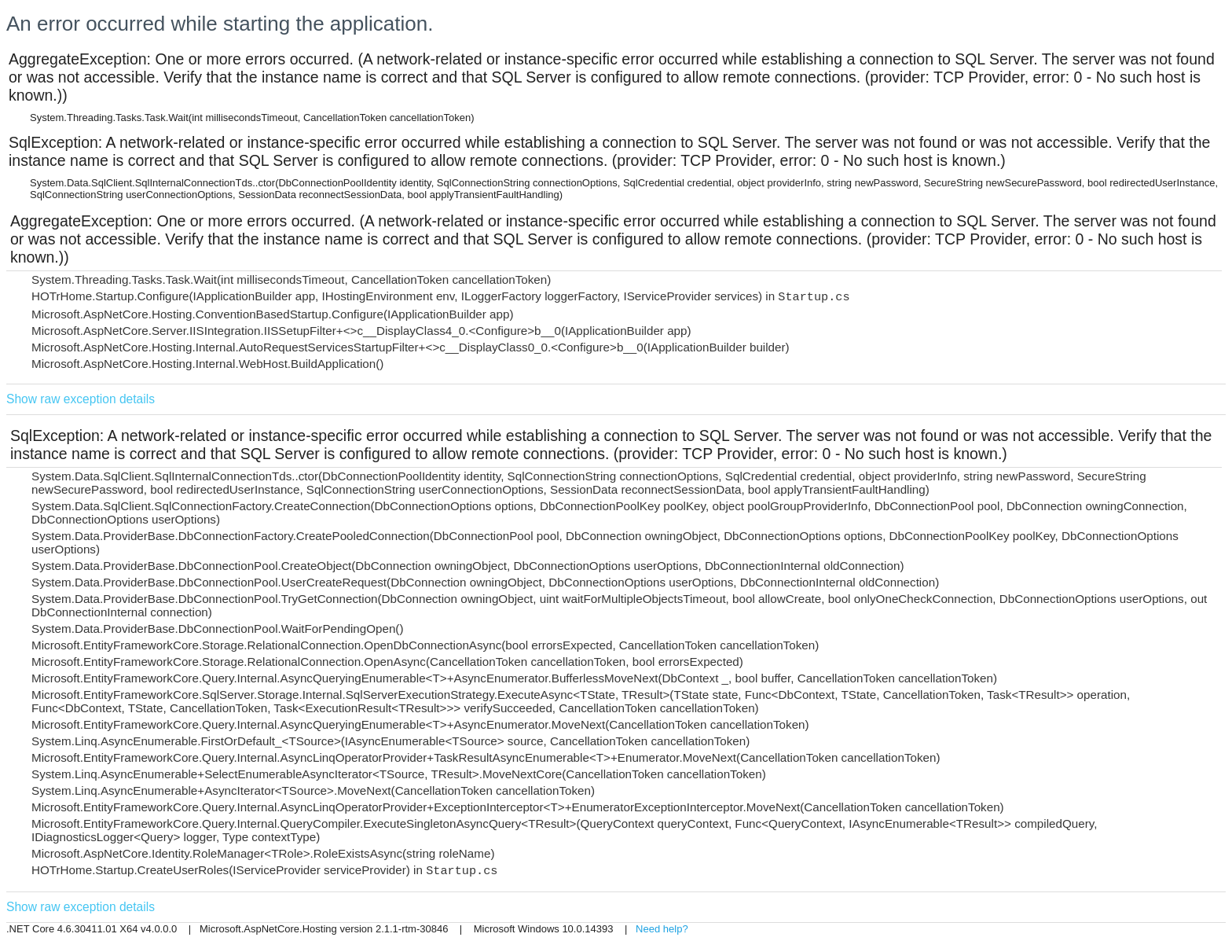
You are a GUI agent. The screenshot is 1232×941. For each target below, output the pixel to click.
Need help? (662, 929)
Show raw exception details (80, 399)
